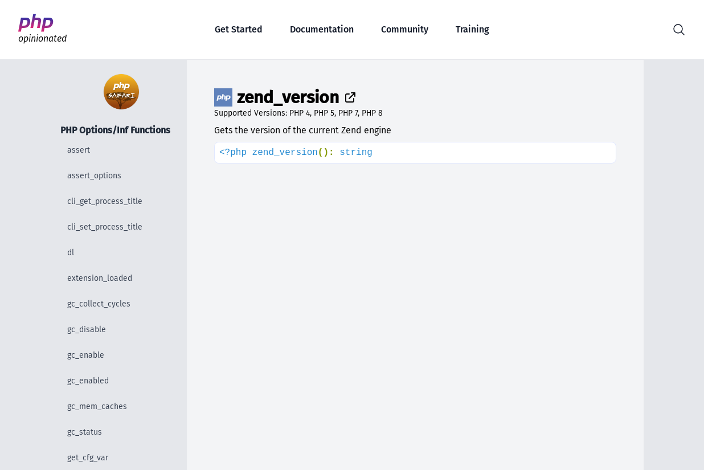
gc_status (84, 432)
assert (78, 150)
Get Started (239, 29)
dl (70, 253)
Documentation (322, 29)
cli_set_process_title (104, 227)
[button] (679, 29)
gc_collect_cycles (98, 304)
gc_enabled (88, 381)
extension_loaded (99, 278)
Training (472, 29)
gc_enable (85, 355)
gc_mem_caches (97, 406)
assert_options (94, 176)
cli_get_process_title (104, 201)
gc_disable (86, 329)
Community (404, 29)
